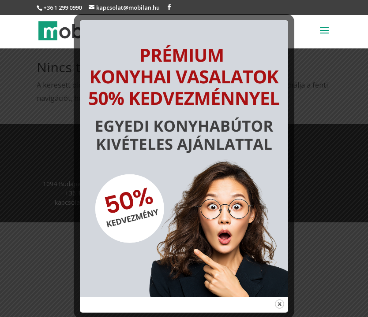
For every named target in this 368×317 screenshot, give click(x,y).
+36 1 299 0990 (62, 7)
